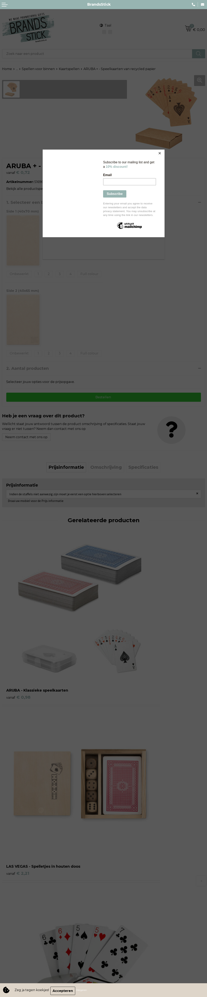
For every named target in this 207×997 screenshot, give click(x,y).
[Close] (164, 151)
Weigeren (82, 990)
